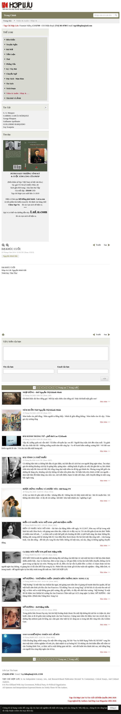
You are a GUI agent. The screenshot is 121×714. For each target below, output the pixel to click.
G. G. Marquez (8, 113)
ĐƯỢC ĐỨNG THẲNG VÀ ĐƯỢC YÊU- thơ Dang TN (47, 489)
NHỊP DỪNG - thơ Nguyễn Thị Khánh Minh (42, 392)
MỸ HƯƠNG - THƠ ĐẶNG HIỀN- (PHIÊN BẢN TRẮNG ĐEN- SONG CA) (56, 578)
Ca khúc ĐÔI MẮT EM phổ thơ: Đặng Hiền (42, 552)
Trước (98, 245)
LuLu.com (40, 199)
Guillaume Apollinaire (11, 121)
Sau (105, 245)
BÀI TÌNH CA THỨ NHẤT (35, 457)
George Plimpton (9, 119)
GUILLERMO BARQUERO (14, 124)
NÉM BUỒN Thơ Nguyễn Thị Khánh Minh (42, 410)
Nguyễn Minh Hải (10, 256)
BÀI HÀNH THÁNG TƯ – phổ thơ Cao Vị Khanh (45, 436)
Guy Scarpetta (8, 127)
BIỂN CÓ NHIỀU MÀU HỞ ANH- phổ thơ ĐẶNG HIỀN (47, 522)
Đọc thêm (103, 401)
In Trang (3, 334)
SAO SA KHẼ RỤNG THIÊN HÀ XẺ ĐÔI (41, 634)
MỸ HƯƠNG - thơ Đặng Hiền (36, 607)
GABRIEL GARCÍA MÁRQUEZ (16, 116)
